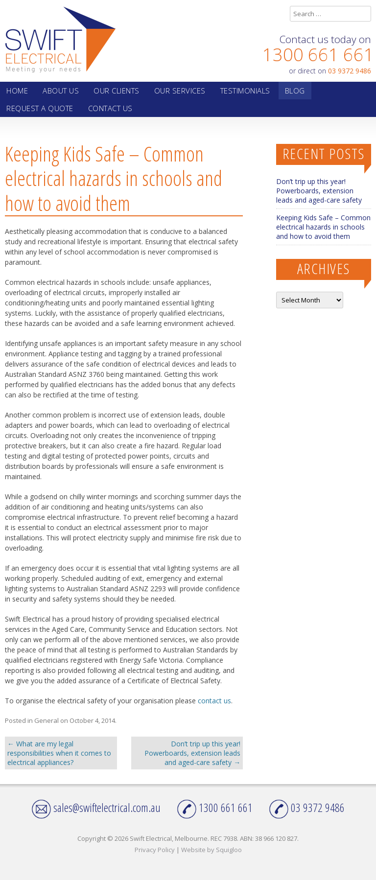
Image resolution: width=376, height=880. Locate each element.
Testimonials (245, 90)
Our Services (180, 90)
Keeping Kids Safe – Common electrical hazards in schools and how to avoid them (323, 227)
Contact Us (110, 108)
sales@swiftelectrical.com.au (96, 807)
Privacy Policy (155, 849)
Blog (295, 90)
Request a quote (39, 108)
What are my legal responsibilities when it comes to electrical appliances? (59, 753)
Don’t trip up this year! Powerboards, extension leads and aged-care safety (192, 753)
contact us (214, 700)
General (46, 720)
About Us (61, 90)
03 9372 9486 (349, 70)
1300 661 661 (318, 55)
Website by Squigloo (211, 849)
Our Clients (117, 90)
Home (17, 90)
